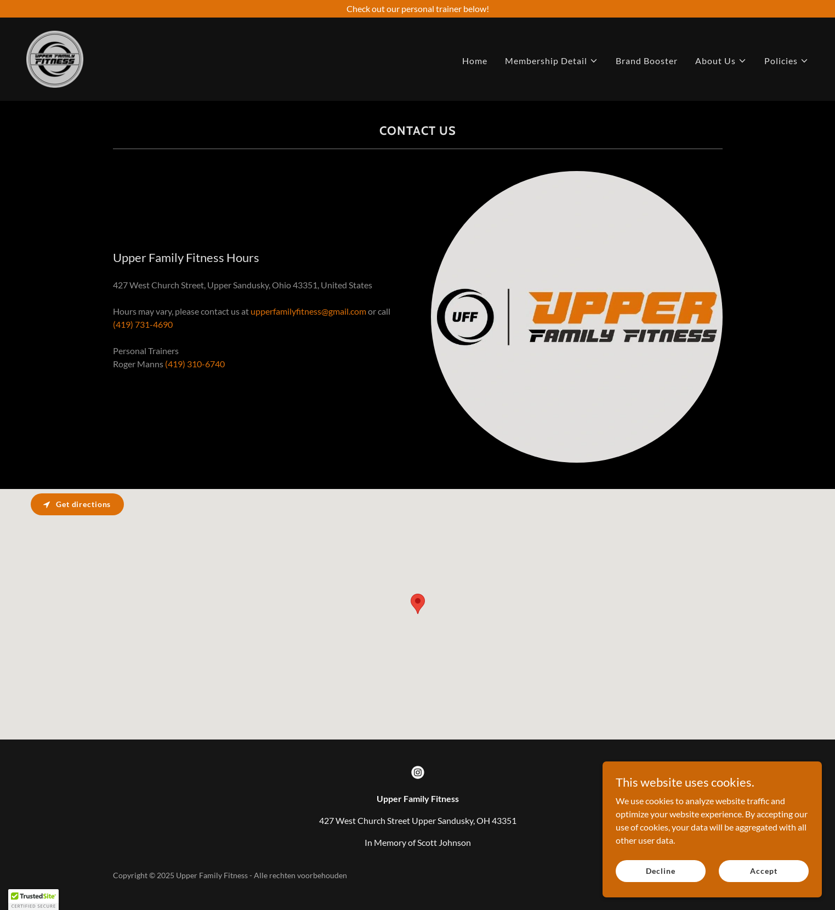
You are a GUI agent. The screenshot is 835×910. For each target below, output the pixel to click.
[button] (551, 60)
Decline (660, 870)
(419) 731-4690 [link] (143, 324)
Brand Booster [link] (647, 60)
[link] (54, 58)
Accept (763, 870)
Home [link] (474, 60)
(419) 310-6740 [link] (195, 364)
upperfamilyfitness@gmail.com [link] (308, 311)
